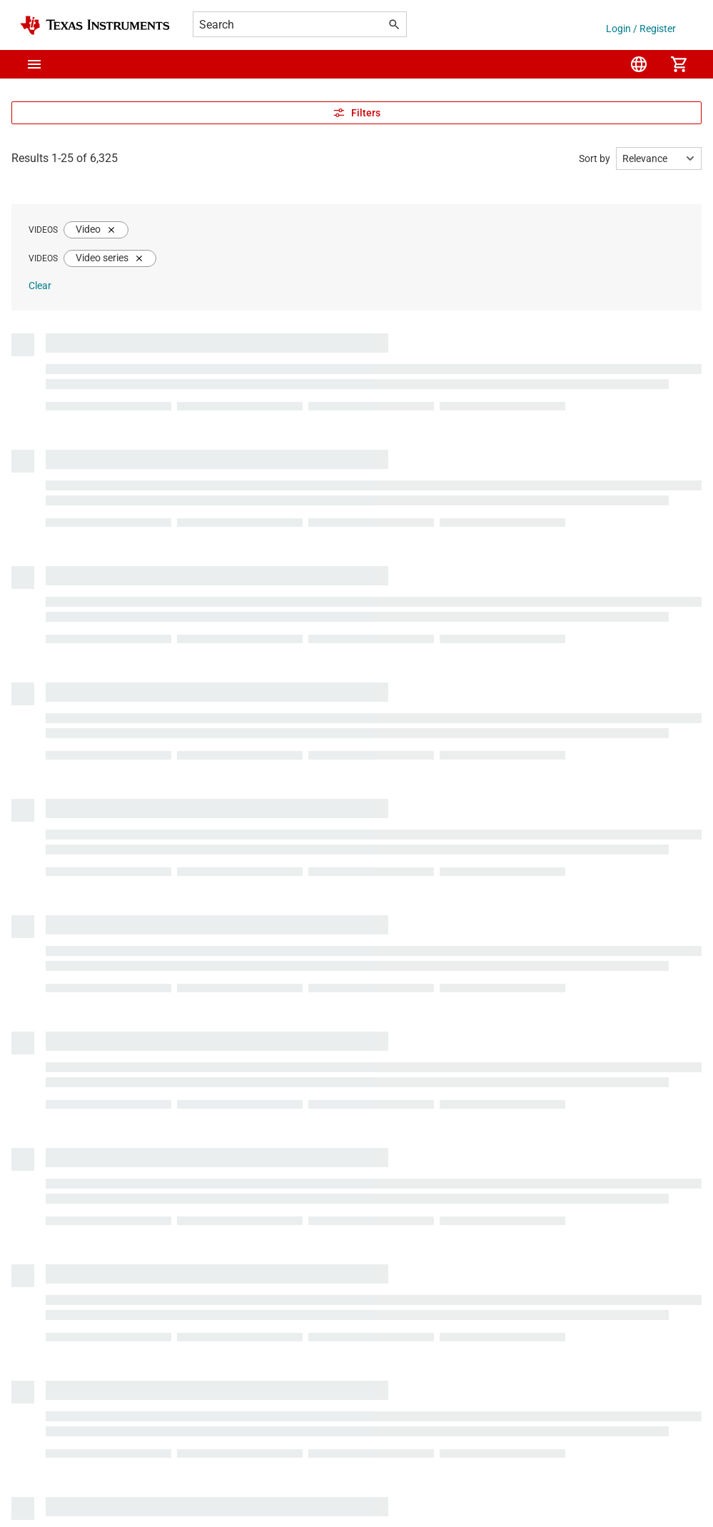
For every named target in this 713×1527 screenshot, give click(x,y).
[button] (34, 64)
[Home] (95, 25)
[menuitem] (639, 64)
